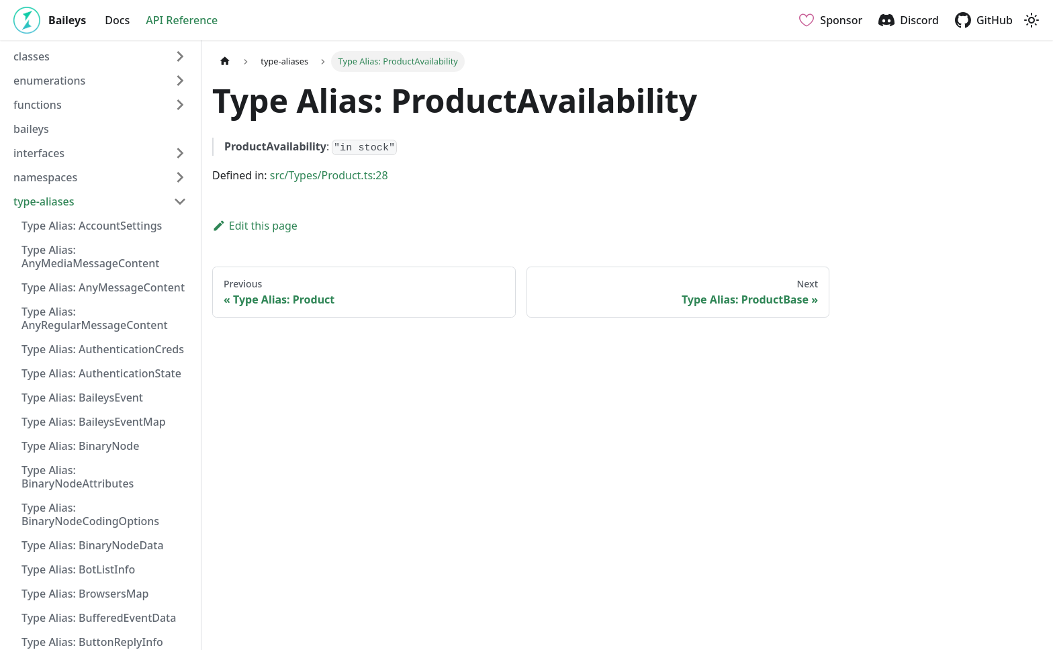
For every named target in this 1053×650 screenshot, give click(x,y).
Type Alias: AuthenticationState (101, 373)
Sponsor (841, 20)
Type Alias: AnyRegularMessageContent (94, 318)
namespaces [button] (45, 177)
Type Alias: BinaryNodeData (92, 545)
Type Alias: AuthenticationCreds (102, 349)
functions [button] (37, 104)
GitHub (994, 20)
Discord (919, 20)
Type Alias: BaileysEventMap (93, 421)
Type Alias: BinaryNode (80, 445)
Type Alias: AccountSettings (91, 225)
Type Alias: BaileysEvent (82, 397)
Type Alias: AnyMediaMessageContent (90, 256)
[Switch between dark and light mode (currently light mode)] (1031, 20)
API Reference (182, 20)
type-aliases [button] (44, 201)
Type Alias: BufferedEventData (98, 617)
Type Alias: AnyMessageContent (103, 287)
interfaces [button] (38, 153)
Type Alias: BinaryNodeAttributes (77, 477)
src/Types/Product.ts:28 (329, 175)
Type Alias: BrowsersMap (85, 593)
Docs (117, 20)
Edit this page (254, 225)
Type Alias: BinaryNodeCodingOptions (90, 514)
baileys (31, 129)
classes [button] (31, 56)
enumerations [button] (49, 80)
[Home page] (225, 61)
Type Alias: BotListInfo (78, 569)
